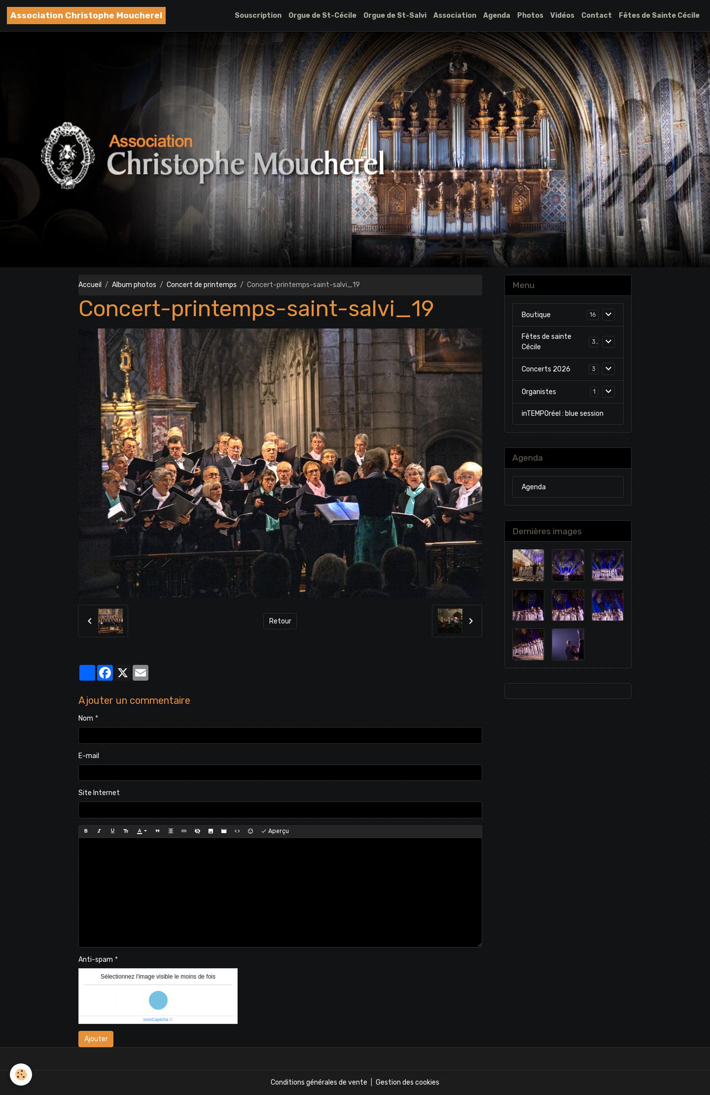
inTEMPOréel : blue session (563, 413)
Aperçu (275, 831)
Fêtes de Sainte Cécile (659, 15)
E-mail (88, 756)
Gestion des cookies (407, 1082)
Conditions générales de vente (319, 1082)
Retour (280, 621)
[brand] (86, 15)
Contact (596, 15)
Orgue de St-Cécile (322, 15)
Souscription (258, 15)
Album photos (134, 285)
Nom (85, 718)
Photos (530, 15)
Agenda (496, 15)
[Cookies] (21, 1074)
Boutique (536, 315)
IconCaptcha (156, 1019)
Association (454, 15)
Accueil (90, 285)
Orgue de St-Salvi (394, 15)
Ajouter (96, 1039)
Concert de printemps (202, 285)
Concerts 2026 (546, 369)
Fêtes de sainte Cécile (546, 341)
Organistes (539, 392)
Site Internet (99, 793)
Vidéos (562, 15)
